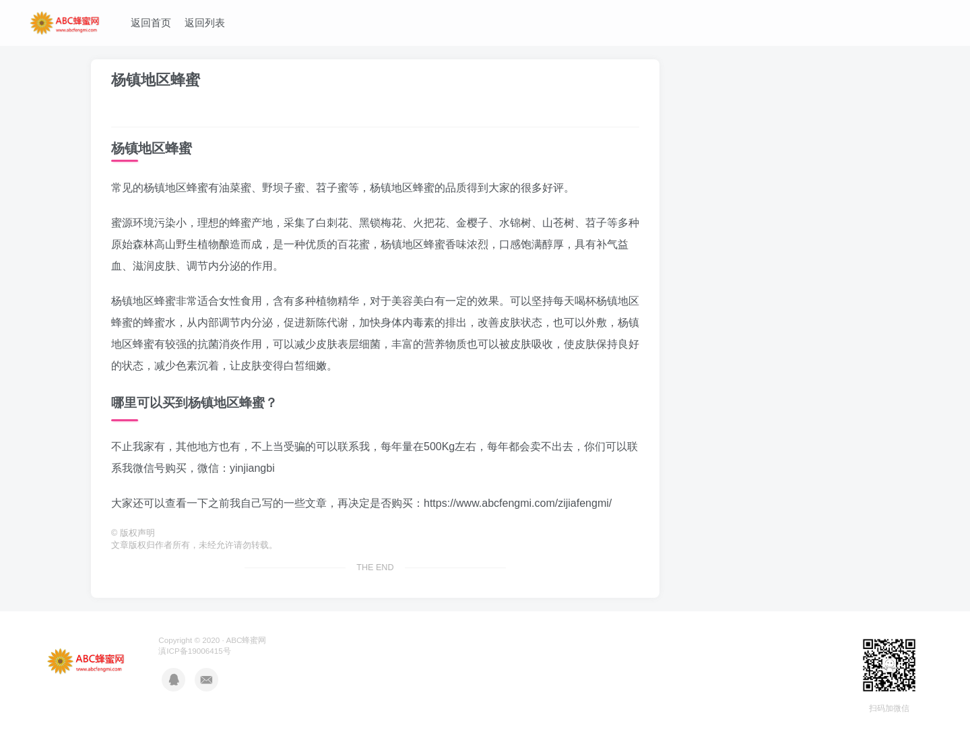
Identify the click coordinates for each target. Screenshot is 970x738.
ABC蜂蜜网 (246, 640)
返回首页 (151, 22)
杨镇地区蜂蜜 (155, 79)
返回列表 (205, 22)
